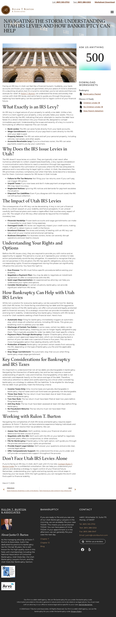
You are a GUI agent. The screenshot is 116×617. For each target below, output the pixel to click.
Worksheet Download (105, 2)
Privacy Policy (76, 611)
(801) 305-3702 (60, 2)
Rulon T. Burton (28, 93)
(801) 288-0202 (82, 2)
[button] (112, 12)
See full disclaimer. (86, 604)
